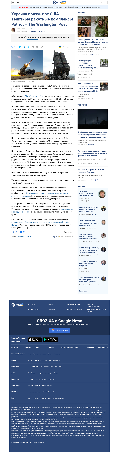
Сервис (56, 373)
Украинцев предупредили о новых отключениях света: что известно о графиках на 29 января (92, 153)
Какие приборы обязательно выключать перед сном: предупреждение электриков (87, 64)
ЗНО (56, 366)
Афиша (30, 398)
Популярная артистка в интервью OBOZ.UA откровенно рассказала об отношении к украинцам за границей (92, 49)
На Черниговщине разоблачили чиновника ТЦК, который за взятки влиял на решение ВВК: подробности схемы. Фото (88, 87)
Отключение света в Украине (90, 7)
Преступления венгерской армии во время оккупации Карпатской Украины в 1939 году (89, 280)
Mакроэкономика (47, 385)
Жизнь (51, 348)
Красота (43, 398)
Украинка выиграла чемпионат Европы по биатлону (91, 171)
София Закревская (22, 29)
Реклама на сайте (33, 309)
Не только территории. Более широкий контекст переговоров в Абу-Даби (86, 193)
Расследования (67, 348)
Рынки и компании (34, 385)
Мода (49, 398)
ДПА (51, 366)
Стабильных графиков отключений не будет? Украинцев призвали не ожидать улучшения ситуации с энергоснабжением (92, 134)
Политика (27, 348)
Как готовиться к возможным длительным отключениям (92, 141)
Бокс (50, 360)
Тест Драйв (31, 373)
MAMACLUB (45, 392)
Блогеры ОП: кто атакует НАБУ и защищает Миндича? (88, 263)
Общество (90, 348)
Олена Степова (83, 242)
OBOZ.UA (99, 411)
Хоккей (44, 360)
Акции (50, 373)
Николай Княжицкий (85, 228)
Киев (29, 354)
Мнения (81, 186)
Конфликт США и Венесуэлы (52, 7)
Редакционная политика (25, 236)
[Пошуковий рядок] (105, 2)
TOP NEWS (82, 105)
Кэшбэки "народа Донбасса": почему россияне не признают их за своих (88, 236)
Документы (51, 309)
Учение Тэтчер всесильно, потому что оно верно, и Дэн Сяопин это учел (89, 250)
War (31, 29)
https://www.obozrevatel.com (77, 407)
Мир (37, 348)
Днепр (50, 354)
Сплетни (36, 398)
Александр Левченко (85, 214)
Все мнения (83, 291)
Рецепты (30, 379)
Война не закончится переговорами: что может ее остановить (89, 223)
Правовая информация (74, 304)
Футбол (30, 360)
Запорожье (43, 354)
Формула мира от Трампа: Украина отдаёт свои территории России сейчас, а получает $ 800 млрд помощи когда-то (89, 209)
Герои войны (23, 7)
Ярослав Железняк (84, 268)
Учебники (35, 366)
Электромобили (42, 373)
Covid (52, 392)
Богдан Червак (83, 285)
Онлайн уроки (44, 366)
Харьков (35, 354)
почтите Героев (32, 39)
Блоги (76, 348)
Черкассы (57, 354)
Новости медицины (34, 392)
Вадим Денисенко (84, 198)
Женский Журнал (58, 398)
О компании (31, 304)
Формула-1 (56, 360)
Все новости (103, 348)
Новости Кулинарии (48, 379)
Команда (50, 304)
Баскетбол (37, 360)
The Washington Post (34, 96)
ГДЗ (29, 366)
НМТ (60, 366)
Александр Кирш (84, 255)
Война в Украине (35, 7)
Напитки (37, 379)
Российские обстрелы (71, 7)
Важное (81, 12)
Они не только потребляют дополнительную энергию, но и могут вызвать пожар (88, 73)
